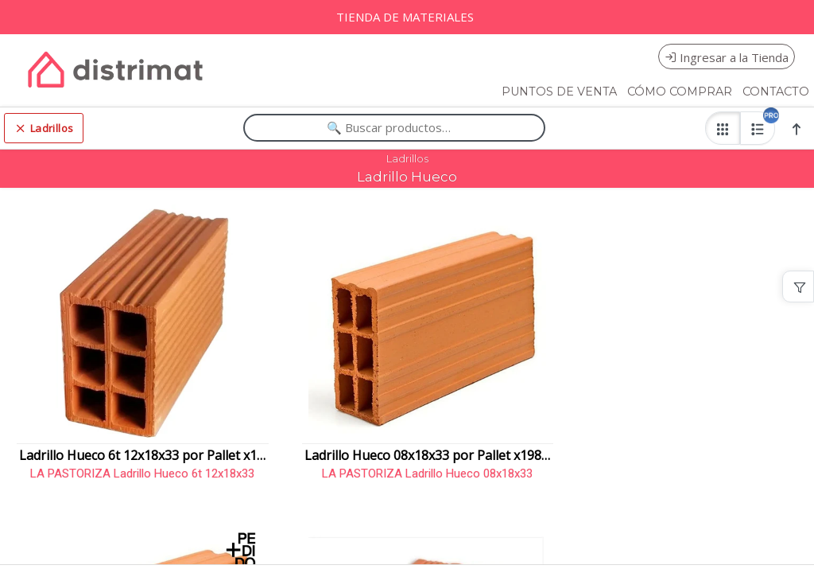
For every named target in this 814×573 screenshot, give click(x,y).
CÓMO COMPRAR (679, 91)
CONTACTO (775, 91)
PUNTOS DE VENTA (559, 91)
